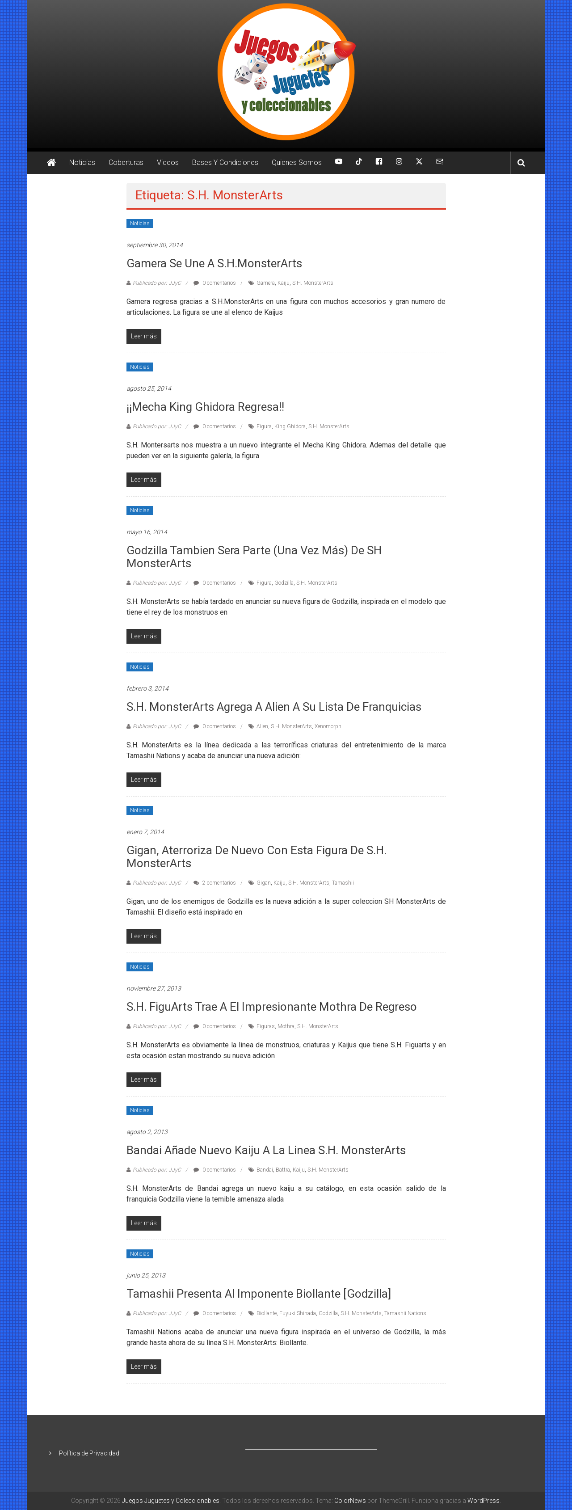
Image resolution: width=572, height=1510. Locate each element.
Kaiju (284, 283)
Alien (262, 726)
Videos (168, 162)
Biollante (267, 1313)
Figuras (266, 1026)
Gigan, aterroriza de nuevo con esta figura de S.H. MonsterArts (256, 857)
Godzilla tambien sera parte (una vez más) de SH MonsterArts (254, 557)
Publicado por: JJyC (157, 283)
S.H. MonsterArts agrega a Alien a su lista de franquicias (273, 706)
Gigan (264, 883)
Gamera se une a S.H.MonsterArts (214, 263)
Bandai (265, 1170)
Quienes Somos (297, 162)
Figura (264, 426)
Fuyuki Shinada (297, 1313)
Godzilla (284, 583)
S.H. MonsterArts (312, 283)
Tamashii (343, 883)
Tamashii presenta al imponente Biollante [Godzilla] (258, 1293)
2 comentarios (214, 883)
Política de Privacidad (89, 1453)
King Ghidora (290, 426)
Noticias (82, 162)
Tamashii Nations (405, 1313)
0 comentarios (214, 283)
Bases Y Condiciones (225, 162)
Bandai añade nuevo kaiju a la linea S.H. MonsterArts (266, 1150)
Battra (283, 1170)
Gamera (266, 283)
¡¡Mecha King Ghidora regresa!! (205, 406)
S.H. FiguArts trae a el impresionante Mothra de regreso (271, 1006)
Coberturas (126, 162)
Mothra (286, 1026)
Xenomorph (328, 726)
